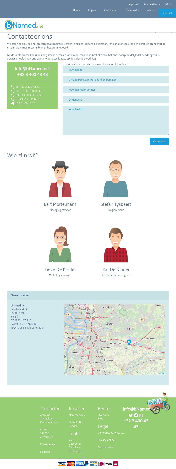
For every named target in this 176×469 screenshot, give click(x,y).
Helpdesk (133, 4)
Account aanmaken (46, 416)
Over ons (103, 415)
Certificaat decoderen (75, 448)
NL (168, 4)
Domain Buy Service (76, 423)
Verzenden (159, 141)
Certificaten (102, 15)
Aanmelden (152, 4)
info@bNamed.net (32, 68)
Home (73, 15)
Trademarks (122, 15)
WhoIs (44, 429)
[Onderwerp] (116, 99)
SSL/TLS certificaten (46, 435)
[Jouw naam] (116, 69)
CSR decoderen (75, 441)
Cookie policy (106, 447)
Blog (100, 418)
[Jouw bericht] (116, 120)
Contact (161, 15)
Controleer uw (163, 26)
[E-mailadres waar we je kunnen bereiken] (116, 79)
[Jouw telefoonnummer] (116, 89)
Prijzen (86, 15)
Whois (138, 15)
